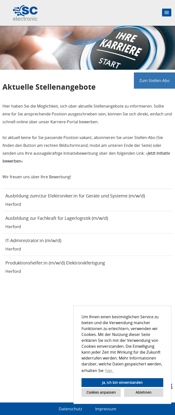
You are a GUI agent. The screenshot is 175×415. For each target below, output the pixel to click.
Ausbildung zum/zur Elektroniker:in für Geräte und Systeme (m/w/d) (75, 196)
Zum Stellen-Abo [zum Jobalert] (154, 80)
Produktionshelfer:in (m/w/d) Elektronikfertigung (55, 263)
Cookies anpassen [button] (101, 392)
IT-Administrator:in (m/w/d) (33, 240)
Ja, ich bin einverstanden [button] (122, 382)
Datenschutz (70, 409)
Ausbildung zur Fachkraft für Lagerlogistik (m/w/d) (56, 218)
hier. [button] (109, 370)
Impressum (105, 409)
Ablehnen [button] (144, 392)
